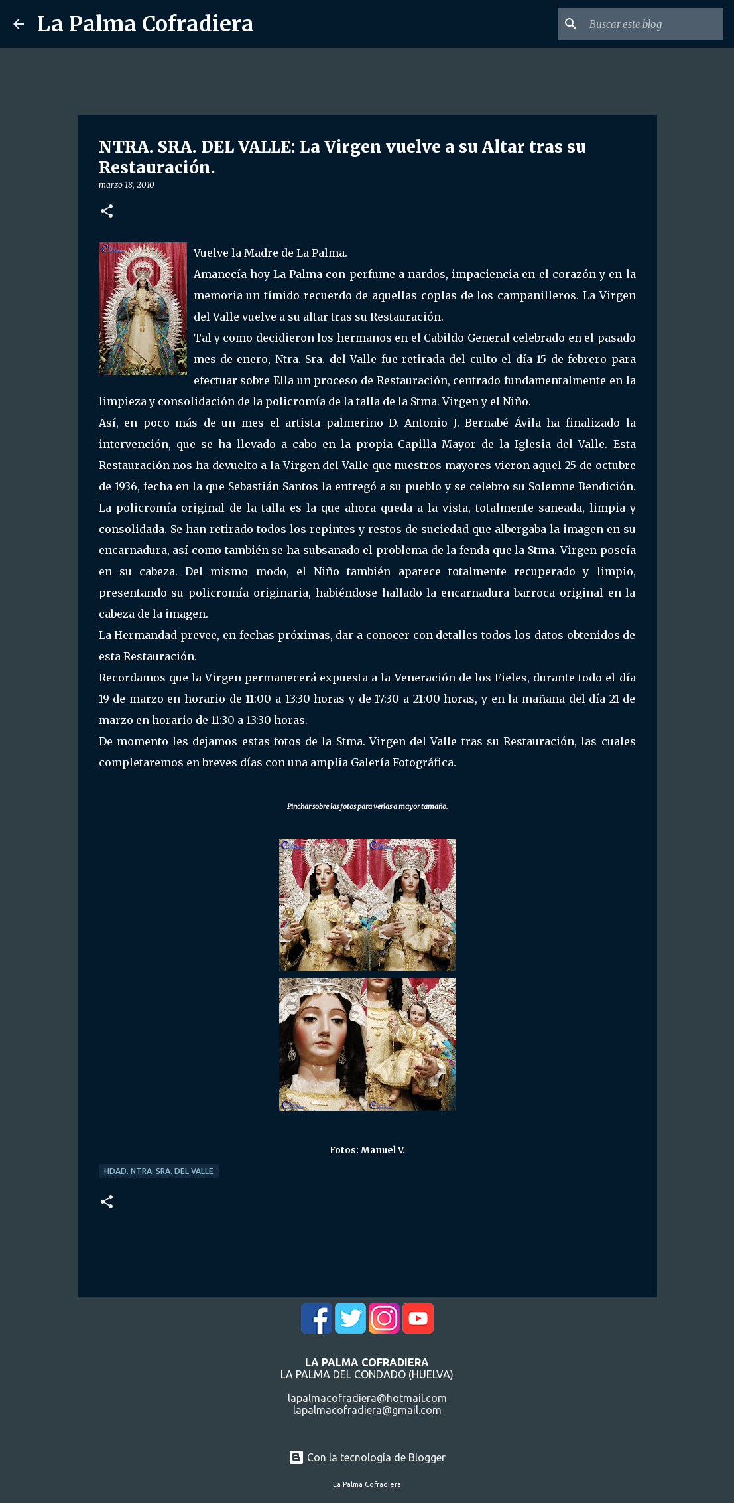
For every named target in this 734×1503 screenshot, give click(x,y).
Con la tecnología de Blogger (367, 1457)
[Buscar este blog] (653, 24)
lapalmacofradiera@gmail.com (367, 1410)
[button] (107, 212)
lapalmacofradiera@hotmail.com (367, 1398)
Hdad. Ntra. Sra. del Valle (159, 1171)
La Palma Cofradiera (145, 24)
